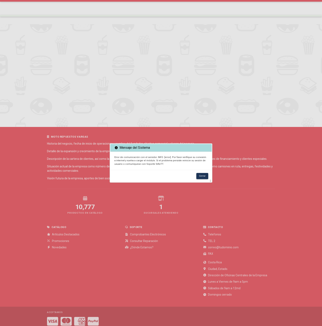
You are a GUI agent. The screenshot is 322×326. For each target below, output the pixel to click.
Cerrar (202, 176)
